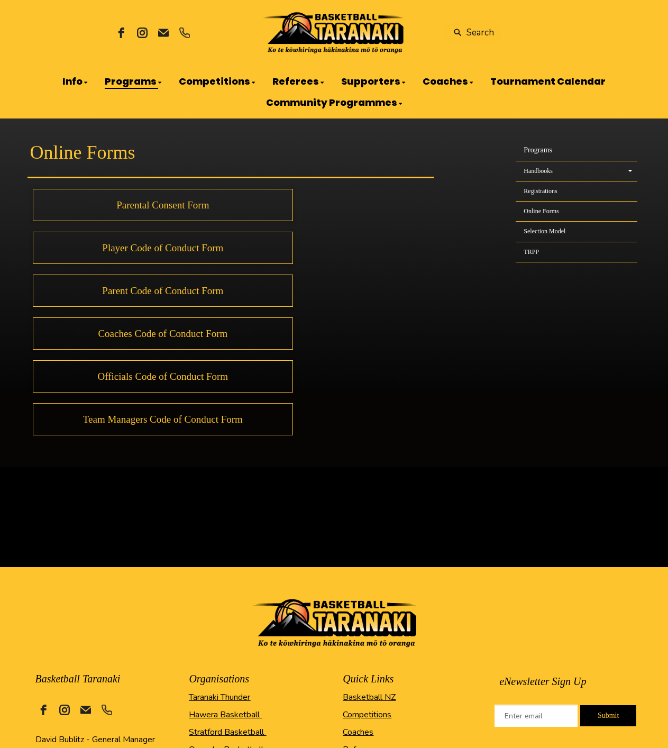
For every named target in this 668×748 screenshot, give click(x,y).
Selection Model (544, 231)
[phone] (184, 32)
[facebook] (121, 32)
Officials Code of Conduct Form (163, 376)
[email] (163, 32)
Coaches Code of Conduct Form (162, 333)
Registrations (540, 191)
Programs (538, 150)
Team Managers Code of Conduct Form (163, 419)
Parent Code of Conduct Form (162, 290)
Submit (608, 715)
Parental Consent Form (162, 205)
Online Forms (541, 211)
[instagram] (142, 32)
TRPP (531, 252)
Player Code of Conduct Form (162, 247)
